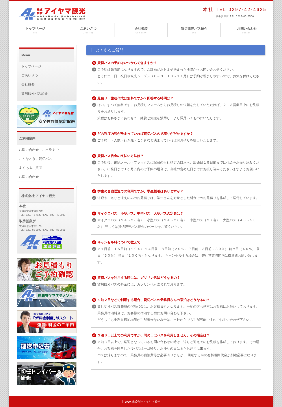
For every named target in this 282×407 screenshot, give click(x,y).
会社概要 (141, 30)
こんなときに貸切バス (35, 159)
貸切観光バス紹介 (194, 30)
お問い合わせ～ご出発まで (39, 149)
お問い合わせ (247, 30)
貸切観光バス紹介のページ (138, 226)
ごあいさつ (88, 30)
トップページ (35, 30)
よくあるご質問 (30, 168)
